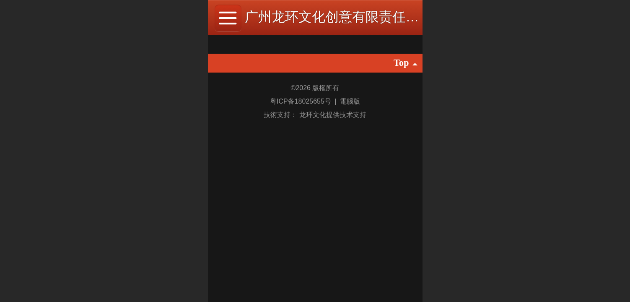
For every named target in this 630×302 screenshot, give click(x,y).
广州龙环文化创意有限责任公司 (339, 16)
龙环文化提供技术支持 (332, 114)
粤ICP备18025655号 (301, 101)
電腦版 (350, 101)
